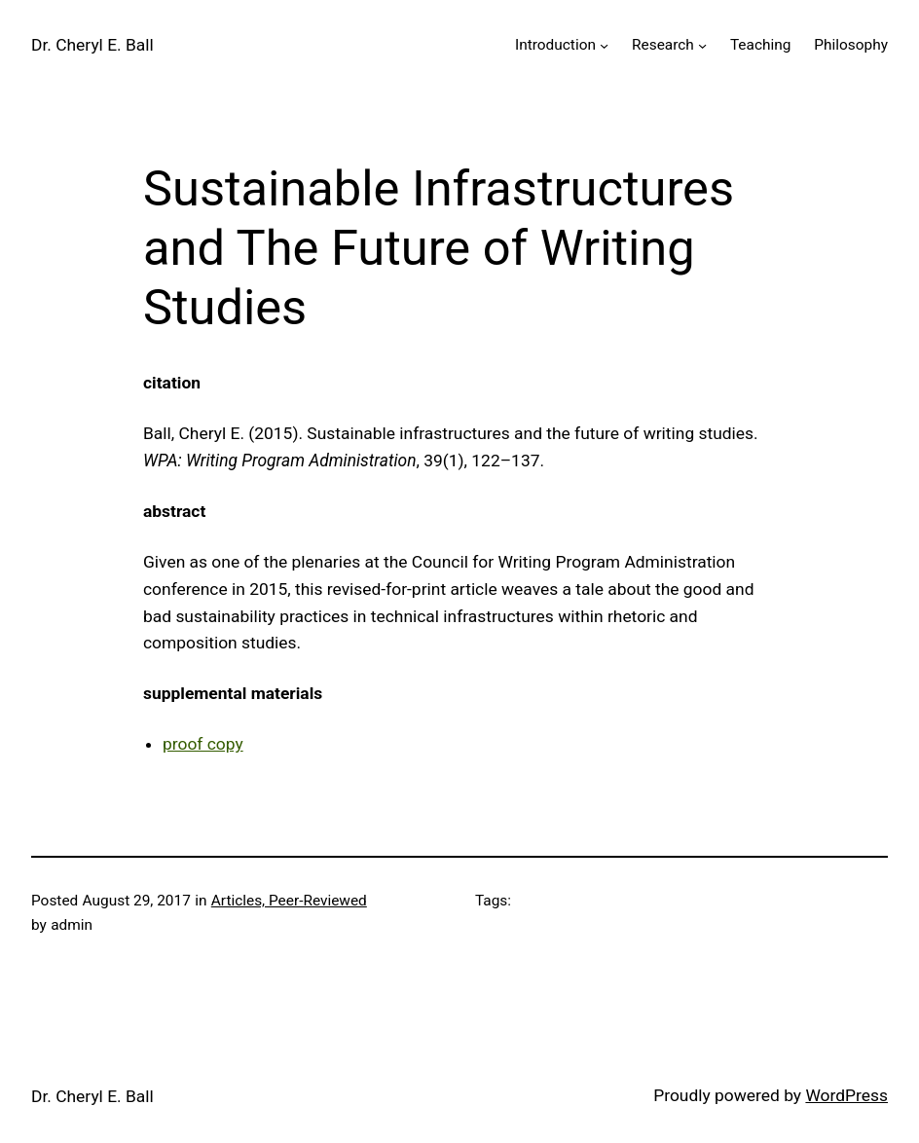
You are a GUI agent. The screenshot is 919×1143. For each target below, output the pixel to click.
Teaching (760, 45)
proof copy (203, 744)
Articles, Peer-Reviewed (289, 900)
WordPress (846, 1095)
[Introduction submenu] (604, 45)
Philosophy (851, 45)
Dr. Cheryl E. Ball (92, 45)
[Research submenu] (702, 45)
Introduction (555, 45)
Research (663, 45)
